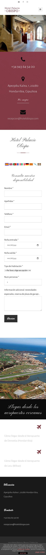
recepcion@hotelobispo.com (23, 118)
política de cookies (24, 549)
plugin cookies (40, 552)
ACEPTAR (23, 553)
